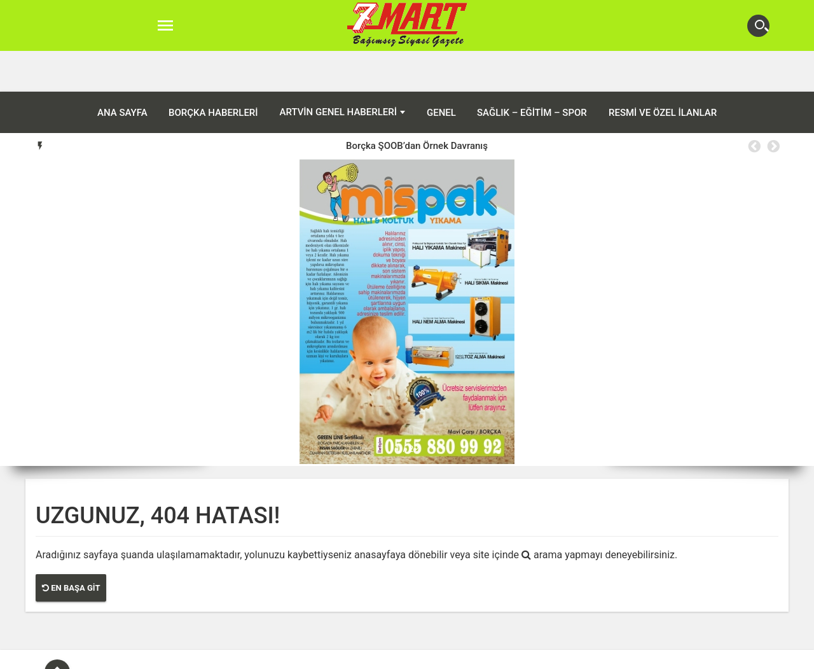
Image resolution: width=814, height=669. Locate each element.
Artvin (295, 655)
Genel (441, 72)
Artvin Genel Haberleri (338, 71)
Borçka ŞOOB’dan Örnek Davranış (417, 105)
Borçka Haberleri (213, 72)
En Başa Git (71, 547)
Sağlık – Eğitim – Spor (532, 72)
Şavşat (485, 655)
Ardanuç (337, 655)
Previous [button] (753, 105)
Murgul (446, 655)
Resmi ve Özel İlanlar (663, 72)
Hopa (411, 655)
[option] (417, 105)
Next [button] (772, 105)
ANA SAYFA (122, 72)
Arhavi (377, 655)
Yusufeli (525, 655)
